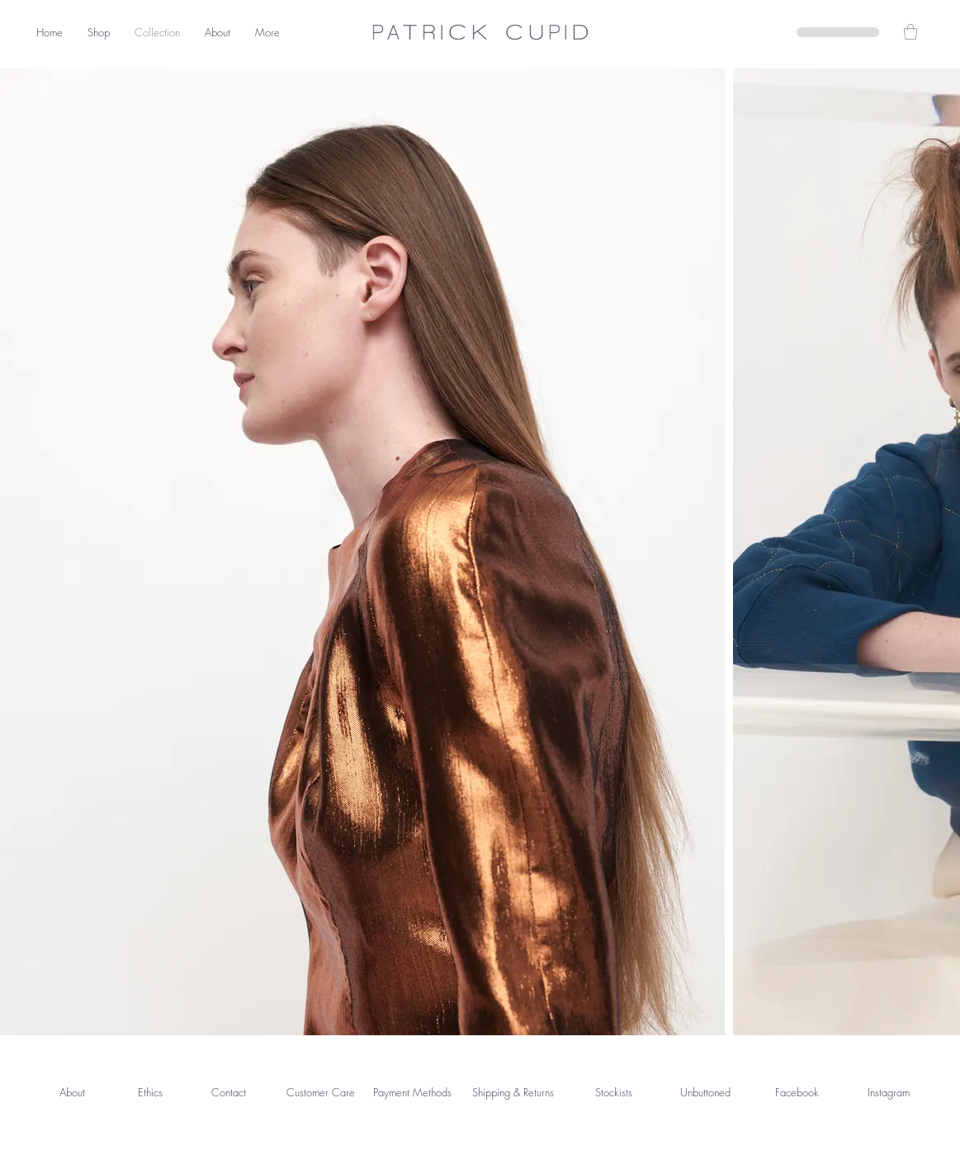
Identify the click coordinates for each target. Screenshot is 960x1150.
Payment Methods (412, 1092)
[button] (910, 32)
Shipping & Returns (513, 1092)
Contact (228, 1092)
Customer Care (320, 1092)
